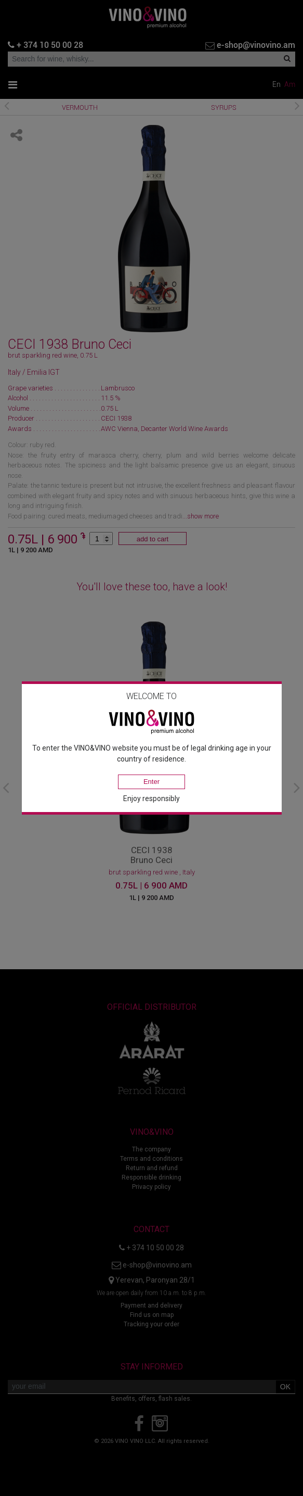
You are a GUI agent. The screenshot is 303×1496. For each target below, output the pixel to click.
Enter (151, 781)
